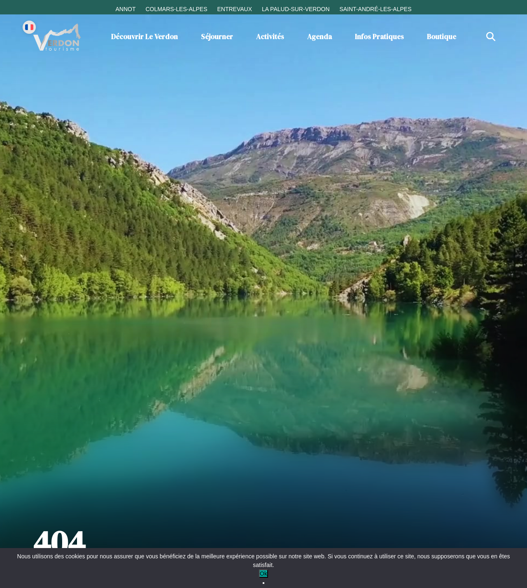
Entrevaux (234, 9)
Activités (270, 37)
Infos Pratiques (379, 37)
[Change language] (29, 27)
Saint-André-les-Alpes (375, 9)
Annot (125, 9)
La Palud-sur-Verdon (296, 9)
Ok (263, 573)
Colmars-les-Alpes (176, 9)
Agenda (319, 37)
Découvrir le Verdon (144, 37)
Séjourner (217, 37)
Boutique (441, 37)
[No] (263, 583)
